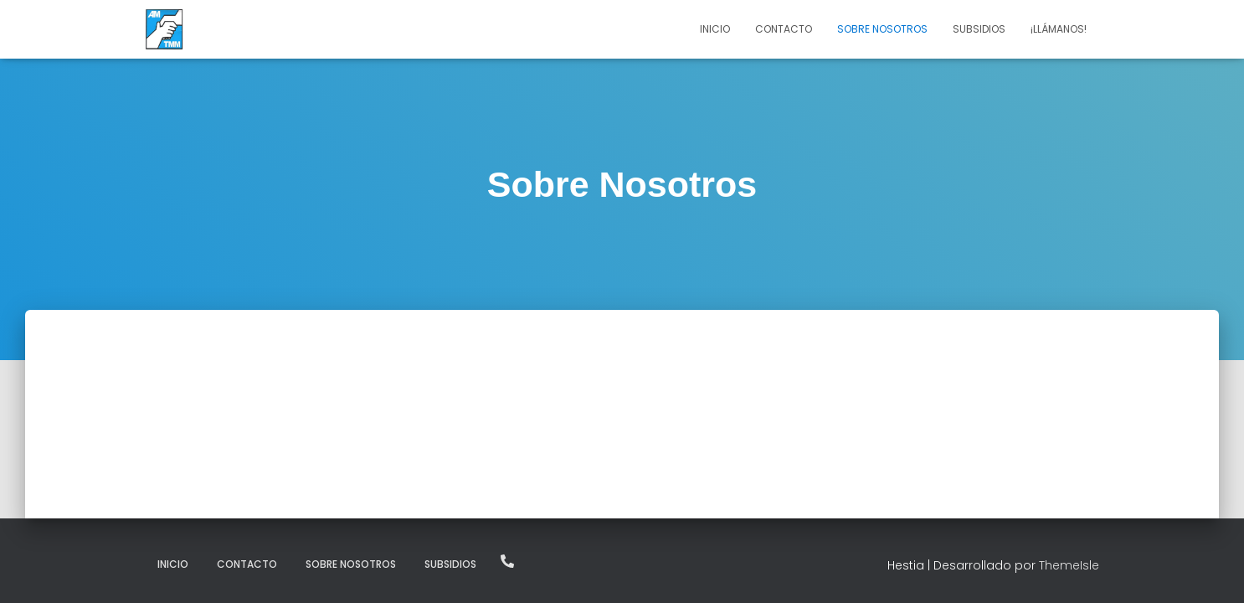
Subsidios (979, 29)
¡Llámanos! (1059, 29)
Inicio (715, 29)
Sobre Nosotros (882, 29)
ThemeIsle (1069, 565)
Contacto (783, 29)
